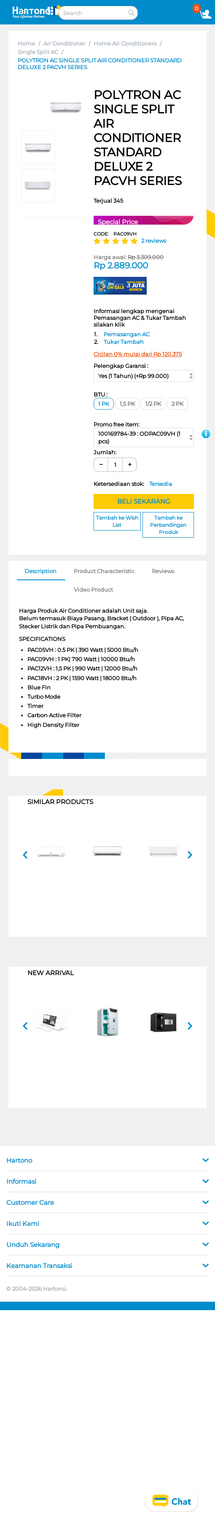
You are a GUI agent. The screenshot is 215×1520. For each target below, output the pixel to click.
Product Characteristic (104, 571)
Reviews (163, 571)
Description (40, 571)
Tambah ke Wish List (117, 521)
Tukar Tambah (124, 341)
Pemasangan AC (127, 334)
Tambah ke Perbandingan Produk (168, 525)
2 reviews (153, 240)
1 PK (103, 403)
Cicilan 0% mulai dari (138, 354)
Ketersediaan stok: (133, 484)
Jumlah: (105, 452)
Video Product (93, 589)
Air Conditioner (64, 43)
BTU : (101, 394)
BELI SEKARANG (143, 501)
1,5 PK (127, 403)
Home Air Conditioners (125, 43)
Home (26, 43)
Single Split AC (38, 51)
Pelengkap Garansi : (121, 365)
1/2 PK (153, 403)
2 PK (177, 403)
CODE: (115, 234)
